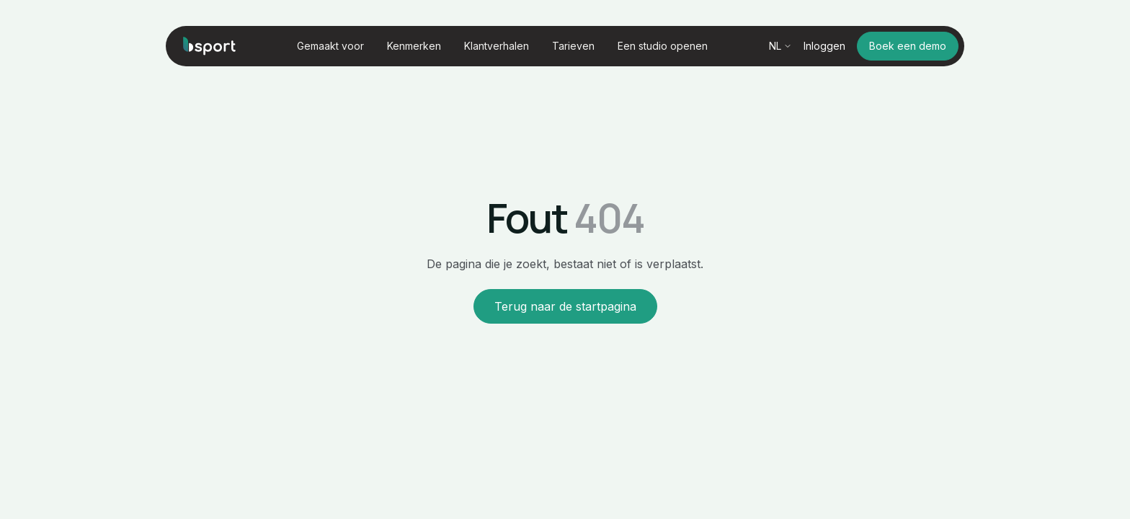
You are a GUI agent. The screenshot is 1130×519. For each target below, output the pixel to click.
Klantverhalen (496, 46)
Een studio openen (663, 46)
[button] (330, 46)
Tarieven (573, 46)
